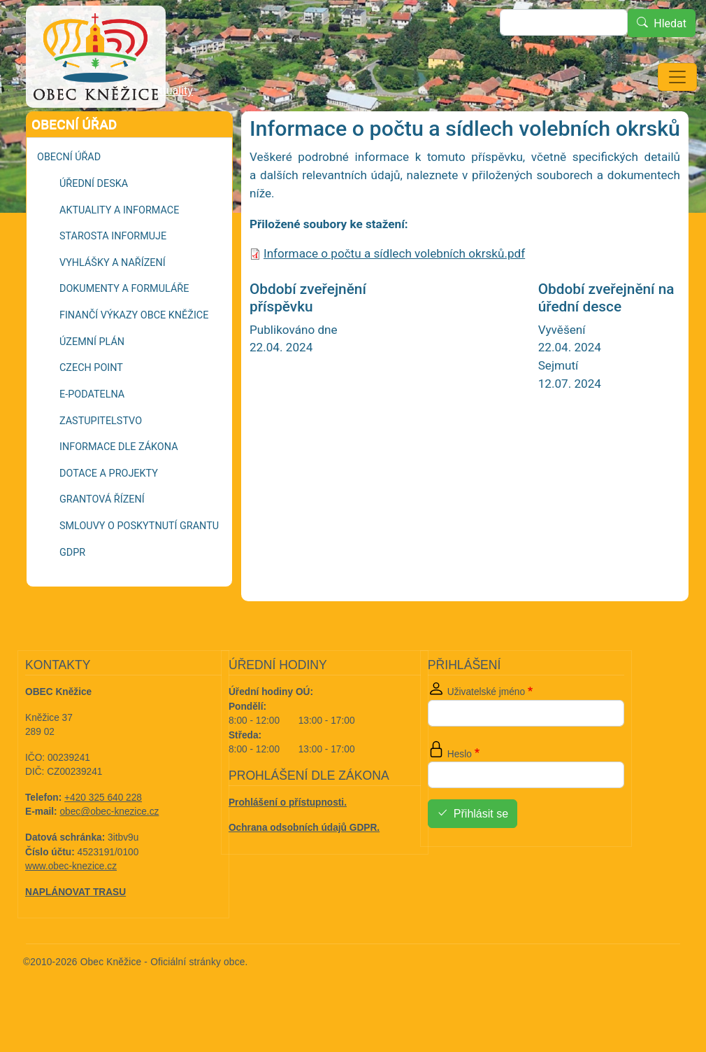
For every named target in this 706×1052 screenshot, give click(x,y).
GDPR (72, 592)
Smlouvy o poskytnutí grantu (139, 565)
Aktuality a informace (119, 249)
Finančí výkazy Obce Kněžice (133, 354)
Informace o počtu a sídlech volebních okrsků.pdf (394, 293)
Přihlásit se (481, 854)
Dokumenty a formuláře (124, 328)
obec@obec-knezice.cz (109, 851)
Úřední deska (93, 223)
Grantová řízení (102, 539)
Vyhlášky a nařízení (112, 302)
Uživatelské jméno (486, 731)
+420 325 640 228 (103, 837)
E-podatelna (91, 434)
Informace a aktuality (140, 129)
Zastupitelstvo (100, 460)
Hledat (670, 23)
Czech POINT (91, 407)
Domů (57, 130)
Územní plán (91, 381)
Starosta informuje (112, 275)
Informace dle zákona (118, 486)
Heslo (459, 793)
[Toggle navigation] (677, 77)
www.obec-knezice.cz (71, 905)
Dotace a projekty (108, 513)
